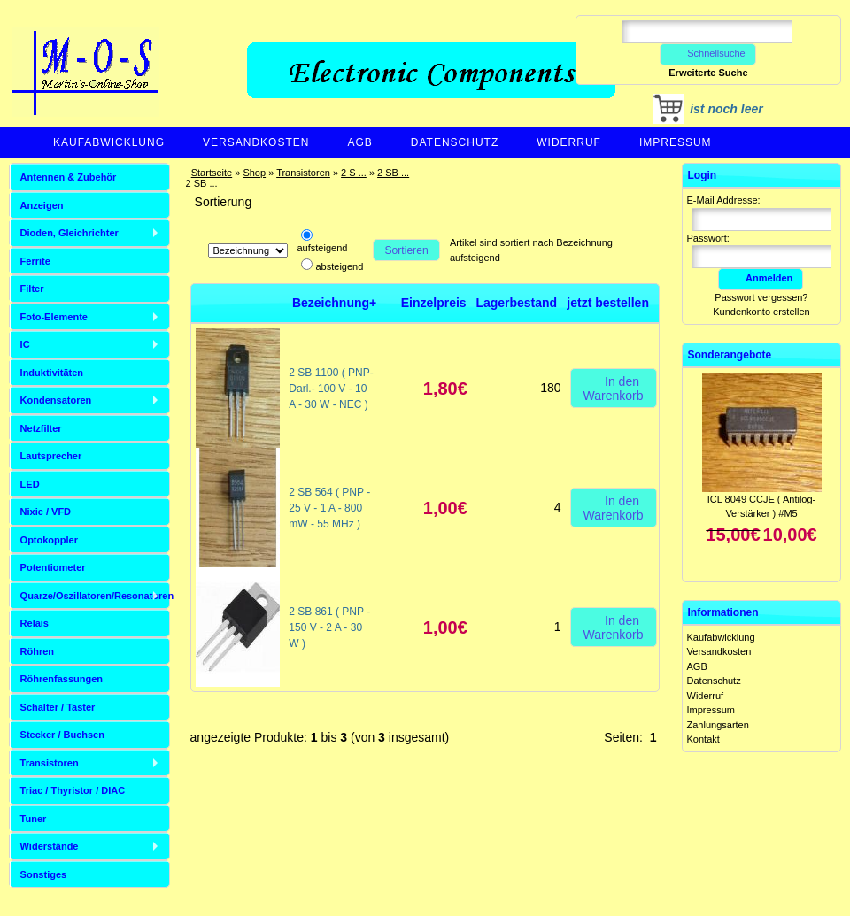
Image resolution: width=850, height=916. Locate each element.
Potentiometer (53, 567)
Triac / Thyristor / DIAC (73, 790)
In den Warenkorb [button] (613, 387)
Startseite (211, 172)
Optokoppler (49, 540)
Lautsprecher (51, 455)
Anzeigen (42, 205)
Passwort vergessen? (761, 297)
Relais (34, 623)
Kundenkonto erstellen (761, 311)
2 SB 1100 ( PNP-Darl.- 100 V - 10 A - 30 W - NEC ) (331, 388)
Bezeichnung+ (334, 303)
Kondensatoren (56, 400)
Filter (32, 288)
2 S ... (354, 172)
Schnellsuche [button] (708, 53)
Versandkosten (256, 142)
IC (25, 344)
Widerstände (49, 846)
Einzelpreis (434, 303)
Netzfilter (41, 428)
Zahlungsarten (718, 725)
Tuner (33, 818)
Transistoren (303, 172)
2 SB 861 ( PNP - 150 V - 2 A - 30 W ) (329, 627)
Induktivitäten (52, 372)
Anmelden (760, 278)
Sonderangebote (730, 355)
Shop (254, 172)
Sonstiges (43, 874)
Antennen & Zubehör (68, 177)
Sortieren (407, 250)
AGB (359, 142)
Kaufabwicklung (109, 142)
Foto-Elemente (54, 317)
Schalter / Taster (58, 707)
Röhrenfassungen (62, 679)
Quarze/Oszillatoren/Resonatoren (95, 595)
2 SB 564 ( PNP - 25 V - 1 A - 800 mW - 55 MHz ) (329, 508)
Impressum (675, 142)
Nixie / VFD (45, 511)
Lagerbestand (516, 303)
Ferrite (35, 261)
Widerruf (569, 142)
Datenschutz (454, 142)
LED (30, 484)
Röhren (37, 651)
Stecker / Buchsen (62, 734)
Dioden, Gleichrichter (69, 232)
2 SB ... (393, 172)
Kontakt (703, 739)
